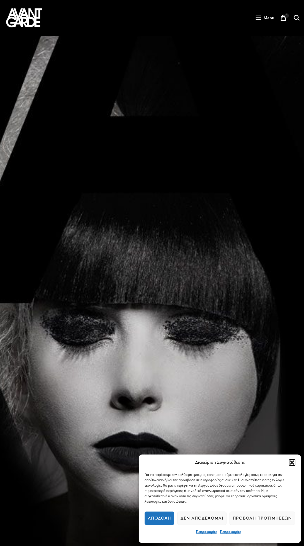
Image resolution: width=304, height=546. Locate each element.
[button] (292, 462)
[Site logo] (24, 17)
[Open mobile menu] (264, 18)
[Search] (297, 18)
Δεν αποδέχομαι (201, 518)
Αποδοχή (159, 518)
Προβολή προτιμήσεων (262, 518)
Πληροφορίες (206, 532)
